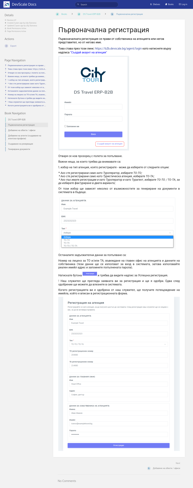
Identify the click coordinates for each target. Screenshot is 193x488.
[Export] (25, 45)
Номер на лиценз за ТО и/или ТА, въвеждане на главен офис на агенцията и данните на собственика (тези (27, 94)
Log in (183, 4)
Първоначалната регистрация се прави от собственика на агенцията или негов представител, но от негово (27, 65)
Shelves (155, 4)
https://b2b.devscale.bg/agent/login (118, 48)
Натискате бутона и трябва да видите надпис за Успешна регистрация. (27, 98)
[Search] (78, 4)
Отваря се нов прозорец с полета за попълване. (27, 72)
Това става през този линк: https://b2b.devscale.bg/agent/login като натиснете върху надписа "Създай (27, 69)
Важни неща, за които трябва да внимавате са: (27, 76)
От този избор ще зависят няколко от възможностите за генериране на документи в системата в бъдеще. (27, 87)
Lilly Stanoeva (30, 23)
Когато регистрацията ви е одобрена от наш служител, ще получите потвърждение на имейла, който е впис (27, 105)
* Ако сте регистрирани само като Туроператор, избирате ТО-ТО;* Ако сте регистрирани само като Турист (27, 83)
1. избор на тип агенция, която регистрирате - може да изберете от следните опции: (27, 80)
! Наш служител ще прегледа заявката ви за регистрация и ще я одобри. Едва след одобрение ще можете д (27, 102)
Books (169, 4)
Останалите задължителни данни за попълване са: (27, 91)
